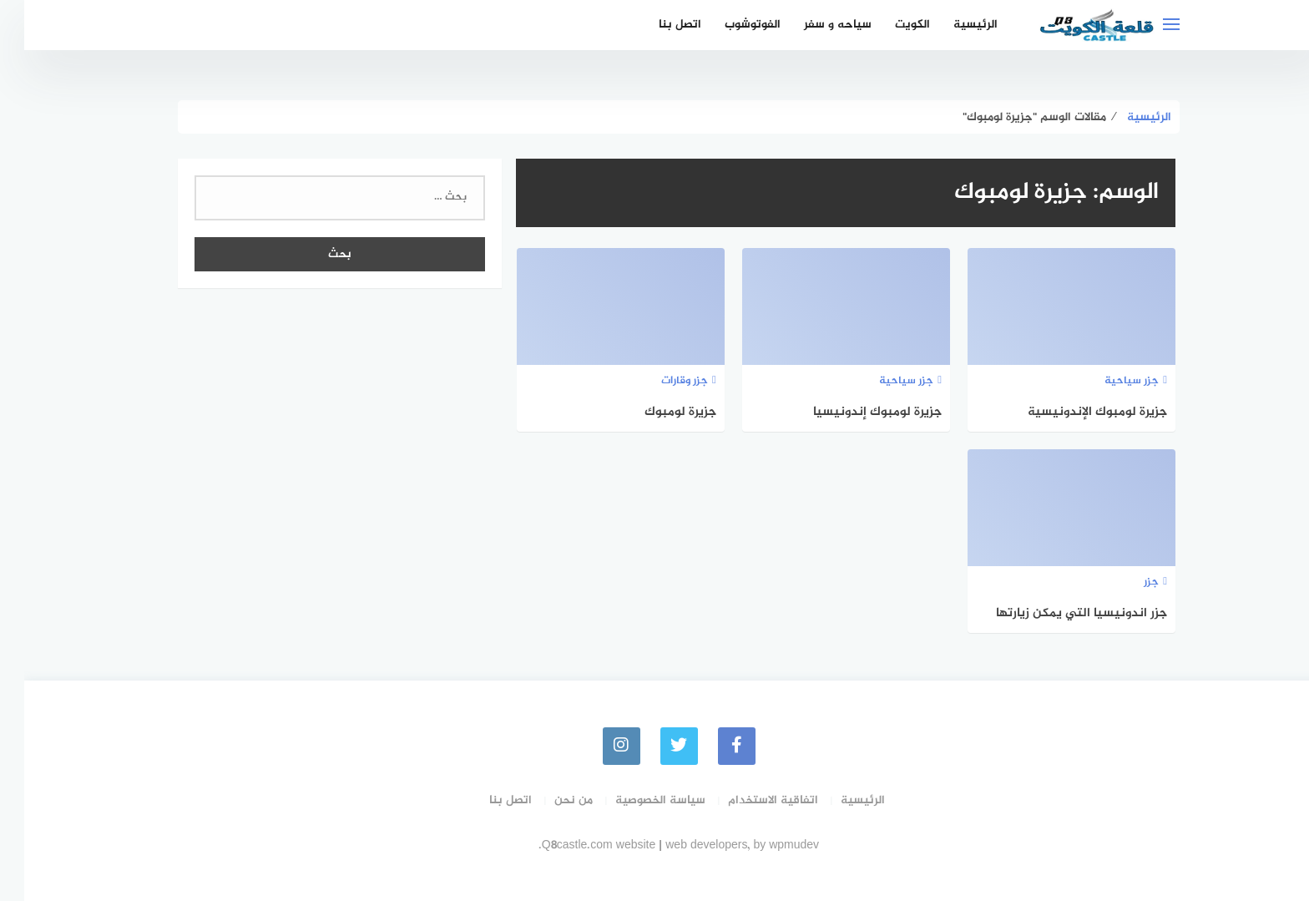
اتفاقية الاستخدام (749, 800)
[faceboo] (712, 746)
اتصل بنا (655, 24)
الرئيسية (951, 24)
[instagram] (597, 746)
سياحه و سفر (813, 24)
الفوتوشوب (728, 24)
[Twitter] (655, 746)
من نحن (549, 800)
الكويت (888, 24)
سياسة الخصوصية (636, 800)
